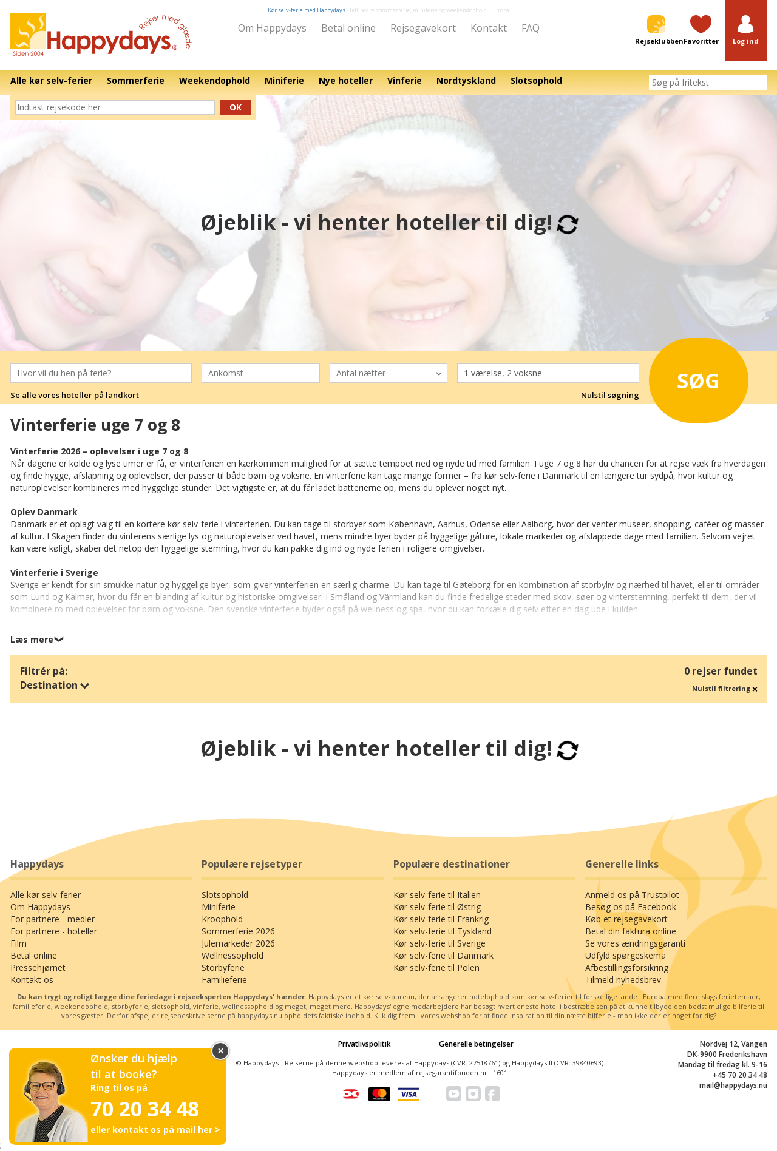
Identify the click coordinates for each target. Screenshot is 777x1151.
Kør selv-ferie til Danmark (443, 955)
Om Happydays (272, 28)
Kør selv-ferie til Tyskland (442, 931)
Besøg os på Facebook (630, 907)
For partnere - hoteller (53, 931)
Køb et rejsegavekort (626, 919)
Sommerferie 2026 (238, 931)
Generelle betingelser (476, 1044)
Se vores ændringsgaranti (635, 943)
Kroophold (222, 919)
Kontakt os (31, 979)
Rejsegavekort (423, 28)
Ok (235, 107)
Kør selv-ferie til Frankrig (441, 919)
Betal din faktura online (630, 931)
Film (18, 943)
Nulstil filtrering (725, 688)
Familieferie (224, 979)
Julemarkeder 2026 (238, 943)
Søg (691, 379)
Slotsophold (225, 894)
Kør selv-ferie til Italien (437, 894)
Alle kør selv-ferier (45, 894)
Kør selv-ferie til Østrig (437, 907)
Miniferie (219, 907)
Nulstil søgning (610, 395)
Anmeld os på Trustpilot (632, 894)
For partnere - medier (52, 919)
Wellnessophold (232, 955)
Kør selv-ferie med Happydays (306, 10)
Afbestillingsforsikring (626, 967)
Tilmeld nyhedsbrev (623, 979)
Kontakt (488, 28)
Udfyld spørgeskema (625, 955)
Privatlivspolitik (364, 1044)
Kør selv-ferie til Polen (436, 967)
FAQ (530, 28)
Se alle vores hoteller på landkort (74, 395)
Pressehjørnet (38, 967)
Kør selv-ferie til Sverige (439, 943)
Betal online (348, 28)
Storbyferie (223, 967)
